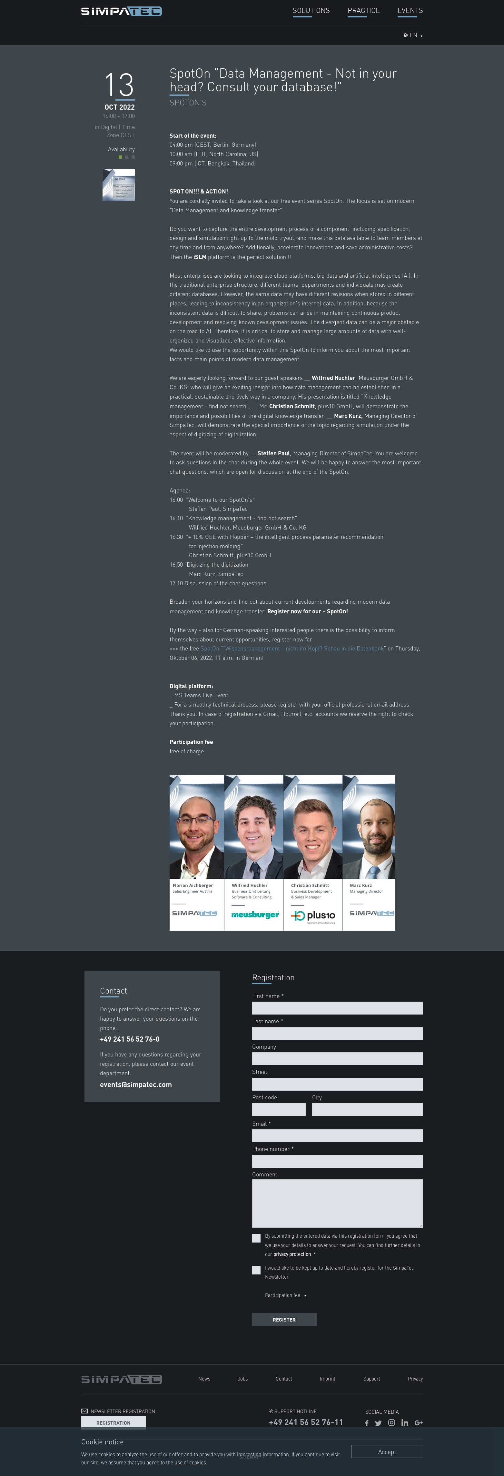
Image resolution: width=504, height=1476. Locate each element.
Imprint (327, 1378)
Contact (284, 1378)
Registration (113, 1422)
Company (264, 1046)
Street (259, 1071)
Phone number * (273, 1148)
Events (410, 10)
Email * (261, 1123)
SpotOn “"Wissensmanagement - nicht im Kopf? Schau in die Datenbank (292, 648)
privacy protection (292, 1254)
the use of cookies (186, 1462)
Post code (264, 1097)
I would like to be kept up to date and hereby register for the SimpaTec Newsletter (339, 1272)
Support (371, 1378)
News (204, 1378)
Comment (264, 1174)
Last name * (267, 1021)
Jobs (243, 1378)
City (317, 1097)
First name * (268, 996)
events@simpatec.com (136, 1084)
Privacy (415, 1378)
